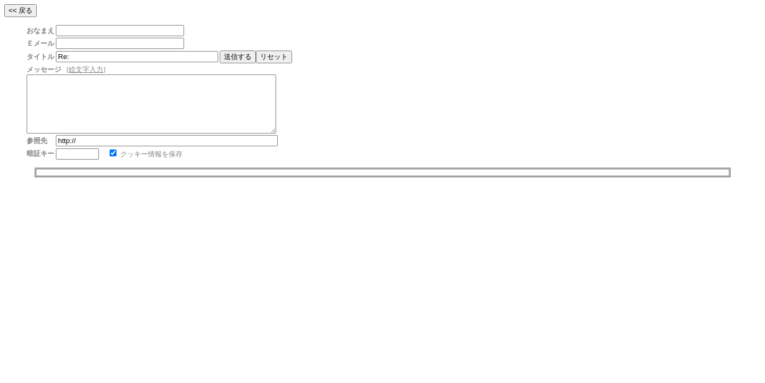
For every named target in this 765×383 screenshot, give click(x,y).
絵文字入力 (86, 69)
